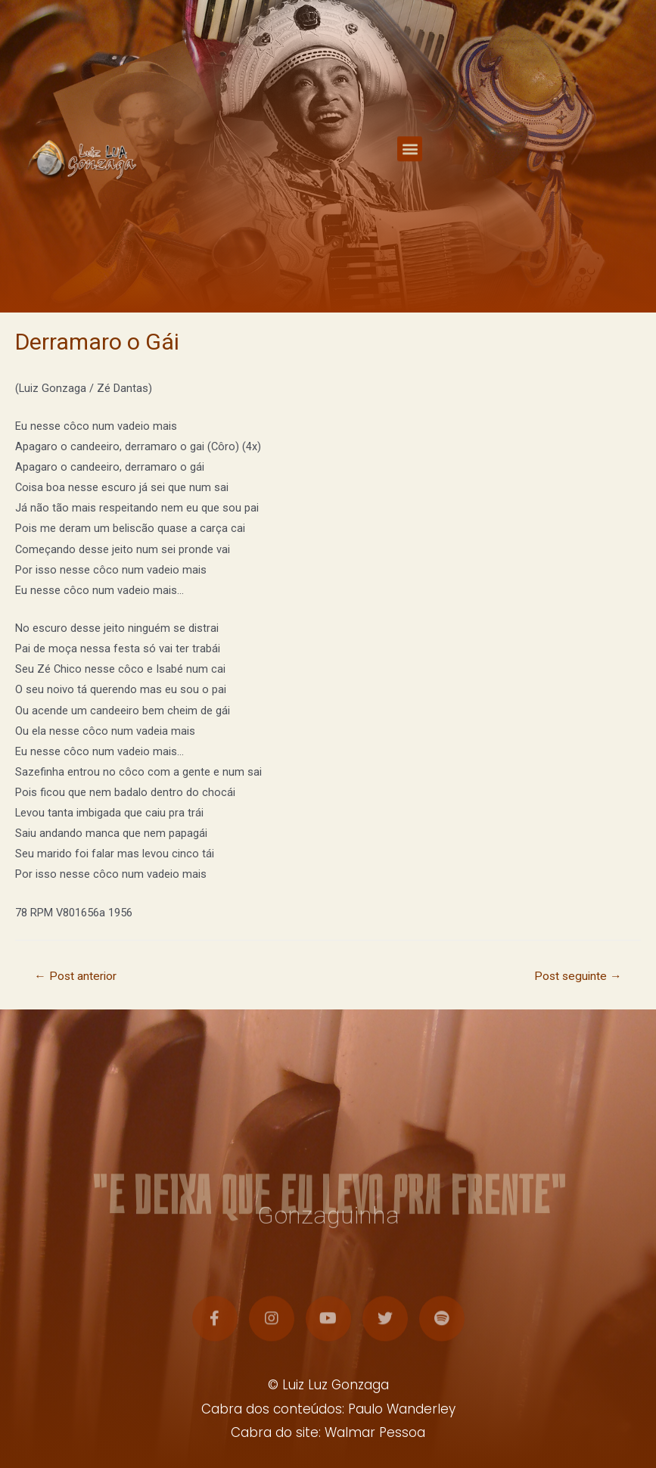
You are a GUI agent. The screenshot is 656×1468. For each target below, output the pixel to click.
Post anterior (75, 976)
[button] (409, 159)
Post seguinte (578, 976)
